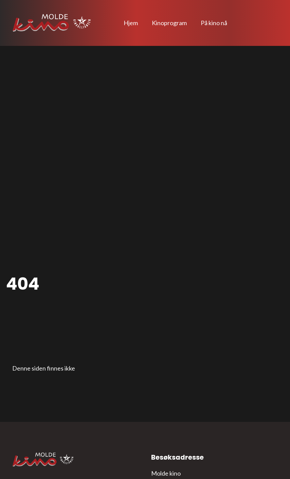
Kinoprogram (169, 23)
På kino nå (214, 23)
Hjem (131, 23)
